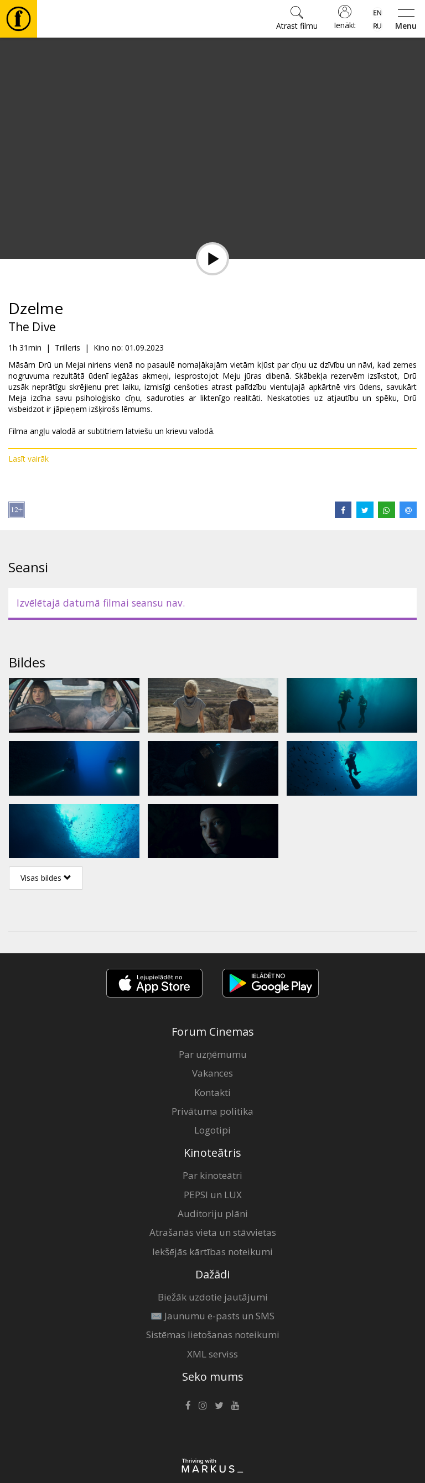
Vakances (212, 1073)
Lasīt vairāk (28, 458)
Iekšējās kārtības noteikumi (212, 1251)
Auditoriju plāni (213, 1213)
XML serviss (212, 1354)
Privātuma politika (212, 1111)
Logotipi (212, 1130)
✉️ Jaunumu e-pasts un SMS (212, 1315)
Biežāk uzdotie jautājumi (213, 1297)
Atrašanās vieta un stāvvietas (212, 1232)
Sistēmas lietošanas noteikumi (212, 1334)
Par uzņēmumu (213, 1054)
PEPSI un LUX (213, 1194)
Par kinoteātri (212, 1175)
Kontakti (212, 1092)
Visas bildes (45, 878)
